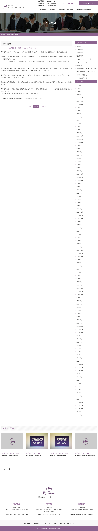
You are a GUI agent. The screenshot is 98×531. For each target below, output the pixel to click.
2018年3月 (80, 392)
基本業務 (79, 65)
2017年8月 (80, 415)
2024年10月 (80, 142)
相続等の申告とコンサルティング (86, 68)
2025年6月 (80, 117)
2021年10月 (80, 256)
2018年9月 (80, 373)
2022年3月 (80, 240)
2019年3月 (80, 354)
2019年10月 (80, 332)
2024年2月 (80, 167)
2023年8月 (80, 186)
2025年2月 (80, 129)
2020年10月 (80, 294)
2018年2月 (80, 396)
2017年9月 (80, 412)
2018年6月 (80, 383)
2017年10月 (80, 408)
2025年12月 (80, 98)
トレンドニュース (82, 62)
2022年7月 (80, 228)
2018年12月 (80, 364)
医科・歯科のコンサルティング (86, 71)
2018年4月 (80, 389)
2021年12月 (80, 250)
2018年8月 (80, 377)
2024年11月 (80, 139)
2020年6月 (80, 307)
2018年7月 (80, 380)
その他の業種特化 (82, 75)
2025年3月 (80, 126)
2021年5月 (80, 272)
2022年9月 (80, 221)
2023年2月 (80, 205)
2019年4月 (80, 351)
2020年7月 (80, 304)
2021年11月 (80, 253)
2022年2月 (80, 244)
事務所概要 (27, 523)
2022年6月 (80, 231)
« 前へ (29, 106)
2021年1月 (80, 285)
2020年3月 (80, 316)
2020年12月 (80, 288)
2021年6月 (80, 269)
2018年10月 (80, 370)
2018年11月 (80, 367)
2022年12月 (80, 212)
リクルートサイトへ (88, 3)
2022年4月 (80, 237)
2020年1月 (80, 323)
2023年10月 (80, 180)
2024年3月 (80, 164)
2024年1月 (80, 171)
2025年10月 (80, 104)
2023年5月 (80, 196)
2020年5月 (80, 310)
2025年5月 (80, 120)
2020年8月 (80, 301)
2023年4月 (80, 199)
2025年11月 (80, 101)
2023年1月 (80, 209)
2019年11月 (80, 329)
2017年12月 (80, 402)
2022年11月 (80, 215)
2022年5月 (80, 234)
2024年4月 (80, 161)
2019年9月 (80, 335)
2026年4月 (80, 85)
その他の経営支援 (82, 78)
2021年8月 (80, 263)
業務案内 (52, 9)
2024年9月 (80, 145)
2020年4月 (80, 313)
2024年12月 (80, 136)
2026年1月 (80, 95)
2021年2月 (80, 282)
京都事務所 (80, 52)
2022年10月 (80, 218)
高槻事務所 (80, 56)
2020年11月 (80, 291)
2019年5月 (80, 348)
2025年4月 (80, 123)
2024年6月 (80, 155)
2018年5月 (80, 386)
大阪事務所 (10, 34)
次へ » (44, 106)
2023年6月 (80, 193)
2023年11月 (80, 177)
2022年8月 (80, 224)
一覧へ (36, 106)
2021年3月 (80, 278)
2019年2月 (80, 358)
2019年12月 (80, 326)
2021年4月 (80, 275)
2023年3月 (80, 202)
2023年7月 (80, 190)
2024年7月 (80, 152)
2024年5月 (80, 158)
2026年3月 (80, 88)
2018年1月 (80, 399)
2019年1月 (80, 361)
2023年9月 (80, 183)
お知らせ (79, 46)
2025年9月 (80, 107)
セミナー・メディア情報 (66, 9)
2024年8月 (80, 148)
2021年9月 (80, 259)
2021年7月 (80, 266)
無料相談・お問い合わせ (84, 9)
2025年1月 (80, 133)
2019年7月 (80, 342)
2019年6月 (80, 345)
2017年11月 (80, 405)
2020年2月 (80, 320)
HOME (3, 34)
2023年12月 (80, 174)
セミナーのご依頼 (68, 3)
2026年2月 (80, 91)
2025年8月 (80, 110)
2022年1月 (80, 247)
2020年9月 (80, 297)
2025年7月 (80, 114)
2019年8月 (80, 339)
